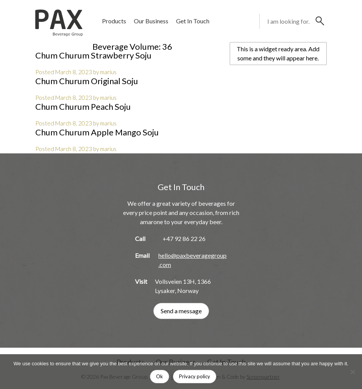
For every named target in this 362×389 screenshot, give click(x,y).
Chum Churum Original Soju (86, 81)
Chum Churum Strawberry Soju (93, 55)
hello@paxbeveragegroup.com (192, 260)
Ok (159, 376)
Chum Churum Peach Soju (83, 106)
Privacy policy (194, 376)
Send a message (181, 310)
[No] (352, 372)
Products (114, 20)
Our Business (151, 20)
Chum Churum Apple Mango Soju (97, 132)
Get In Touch (192, 20)
